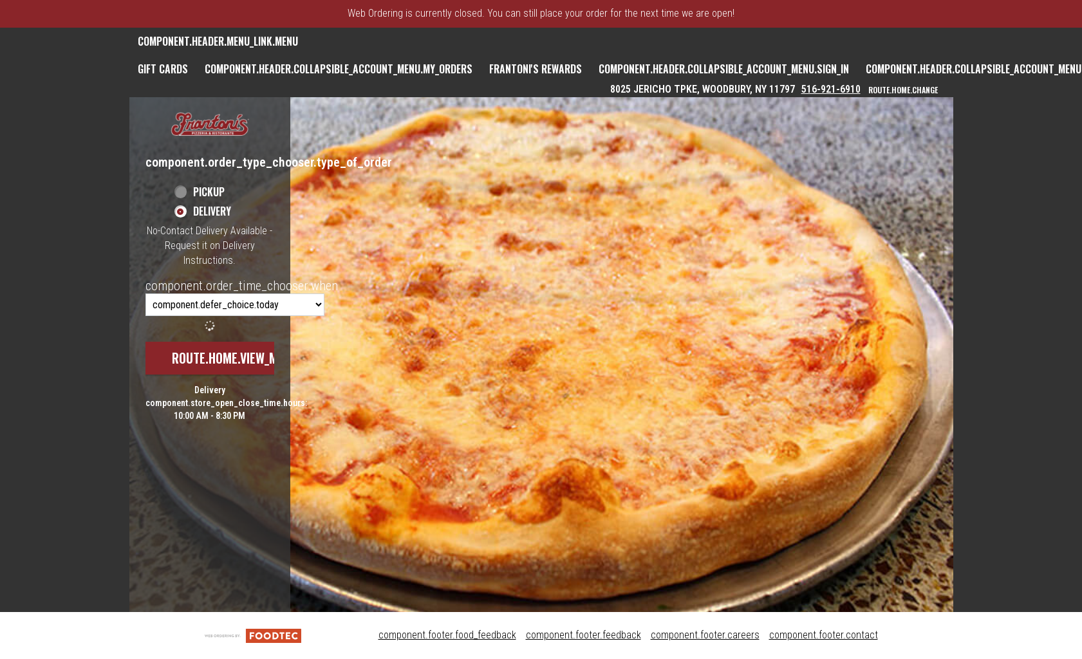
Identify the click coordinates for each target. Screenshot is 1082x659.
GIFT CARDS (163, 69)
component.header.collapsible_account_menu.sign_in (724, 69)
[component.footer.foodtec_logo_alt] (253, 635)
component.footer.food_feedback (447, 635)
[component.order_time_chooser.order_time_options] (234, 304)
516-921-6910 (831, 89)
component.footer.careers (705, 635)
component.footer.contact (823, 635)
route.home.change (903, 89)
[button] (210, 125)
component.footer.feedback (583, 635)
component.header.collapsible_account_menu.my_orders (338, 69)
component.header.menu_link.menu (218, 41)
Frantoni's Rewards (535, 69)
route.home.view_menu (235, 357)
